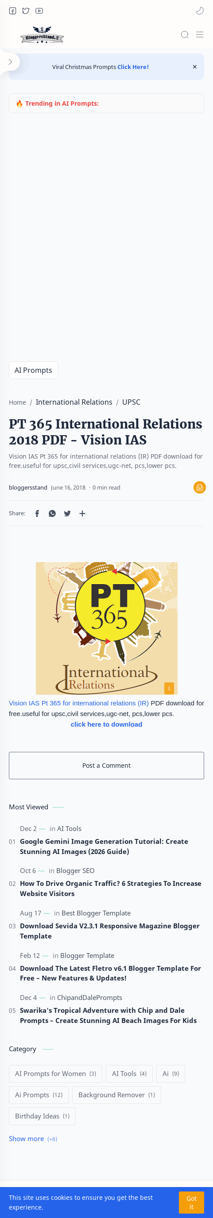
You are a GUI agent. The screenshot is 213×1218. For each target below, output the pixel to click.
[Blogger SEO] (75, 871)
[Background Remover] (116, 1095)
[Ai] (170, 1074)
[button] (12, 10)
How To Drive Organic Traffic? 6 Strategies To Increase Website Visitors (110, 888)
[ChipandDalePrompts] (89, 998)
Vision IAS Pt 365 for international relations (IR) (79, 703)
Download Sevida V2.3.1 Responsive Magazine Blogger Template (110, 930)
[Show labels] (35, 1139)
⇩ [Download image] (169, 688)
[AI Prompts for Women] (55, 1074)
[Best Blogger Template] (96, 913)
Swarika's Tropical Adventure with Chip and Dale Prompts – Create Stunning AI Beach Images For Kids (108, 1015)
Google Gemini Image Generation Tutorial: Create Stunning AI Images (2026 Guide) (104, 846)
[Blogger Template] (87, 955)
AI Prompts (33, 370)
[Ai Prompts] (39, 1095)
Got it (191, 1202)
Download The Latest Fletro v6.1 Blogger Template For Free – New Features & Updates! (110, 973)
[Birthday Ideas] (42, 1116)
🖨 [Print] (199, 487)
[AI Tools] (69, 828)
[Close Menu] (195, 67)
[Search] (184, 34)
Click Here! (132, 67)
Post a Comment (106, 765)
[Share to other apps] (82, 513)
